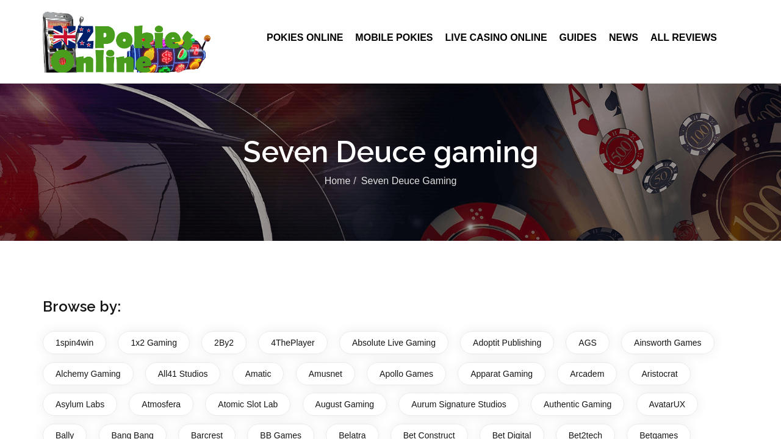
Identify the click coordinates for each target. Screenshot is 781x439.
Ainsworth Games (667, 343)
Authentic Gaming (577, 404)
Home (338, 181)
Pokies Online (305, 37)
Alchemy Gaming (88, 374)
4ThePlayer (293, 343)
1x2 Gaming (153, 343)
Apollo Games (406, 374)
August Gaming (345, 404)
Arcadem (587, 374)
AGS (587, 343)
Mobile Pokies (394, 37)
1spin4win (74, 343)
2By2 (224, 343)
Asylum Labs (80, 404)
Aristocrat (659, 374)
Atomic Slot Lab (248, 404)
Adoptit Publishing (507, 343)
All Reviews (683, 37)
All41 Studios (183, 374)
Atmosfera (161, 404)
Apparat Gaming (501, 374)
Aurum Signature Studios (458, 404)
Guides (578, 37)
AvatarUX (667, 404)
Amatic (258, 374)
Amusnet (325, 374)
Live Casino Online (496, 37)
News (623, 37)
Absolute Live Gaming (394, 343)
